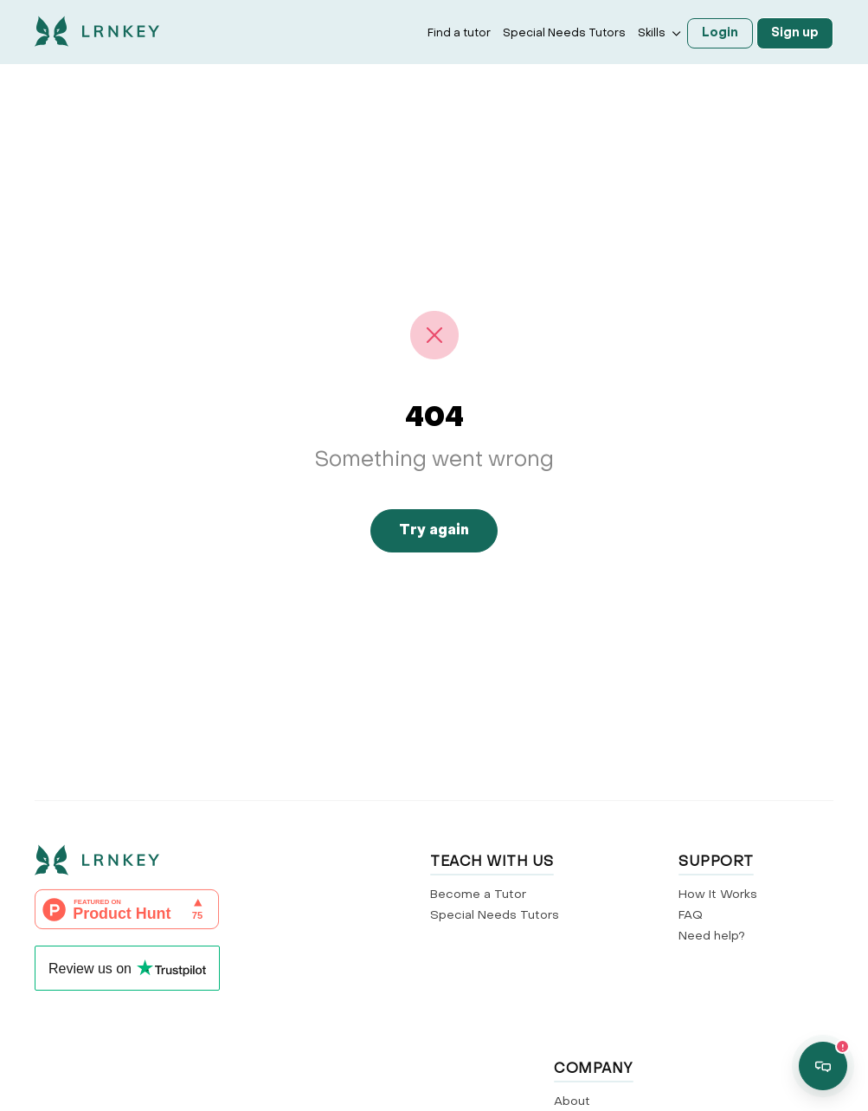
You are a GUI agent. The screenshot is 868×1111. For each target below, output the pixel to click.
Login (720, 33)
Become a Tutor (478, 895)
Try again (434, 531)
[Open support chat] (823, 1066)
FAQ (690, 915)
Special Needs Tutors (564, 33)
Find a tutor (459, 33)
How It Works (717, 895)
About (572, 1102)
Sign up (795, 33)
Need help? (711, 936)
